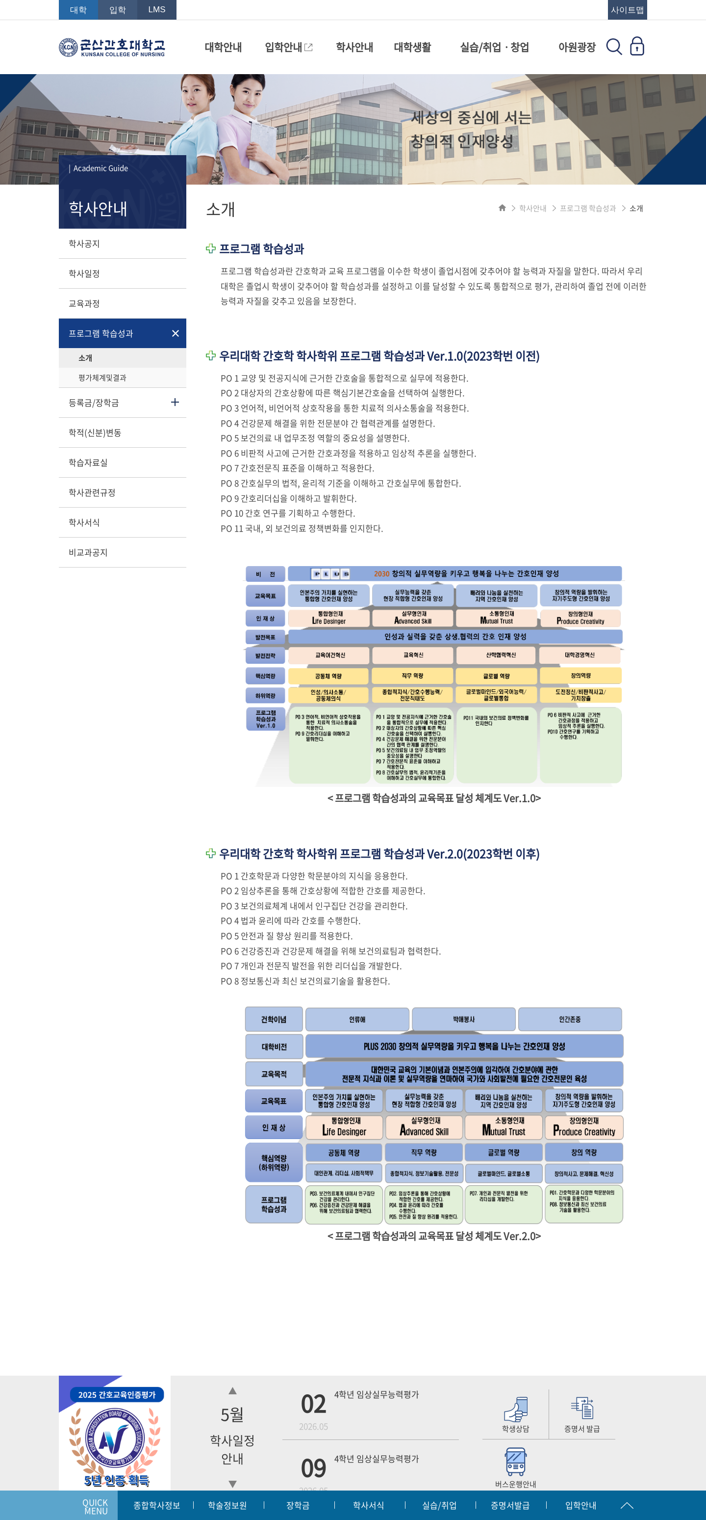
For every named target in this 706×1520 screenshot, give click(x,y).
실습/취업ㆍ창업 (494, 46)
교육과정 (84, 303)
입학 (117, 10)
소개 (85, 358)
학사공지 (84, 243)
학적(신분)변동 (95, 432)
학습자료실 (88, 462)
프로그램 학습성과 (101, 333)
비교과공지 (88, 552)
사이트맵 (627, 10)
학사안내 (354, 46)
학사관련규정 (92, 492)
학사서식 (84, 522)
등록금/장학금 (94, 402)
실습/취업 (439, 1505)
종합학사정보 (156, 1505)
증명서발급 (510, 1505)
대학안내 (223, 46)
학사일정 (84, 273)
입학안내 (288, 46)
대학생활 (412, 46)
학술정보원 (227, 1505)
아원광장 (577, 46)
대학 (78, 10)
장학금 (298, 1505)
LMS (157, 9)
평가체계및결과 (102, 377)
